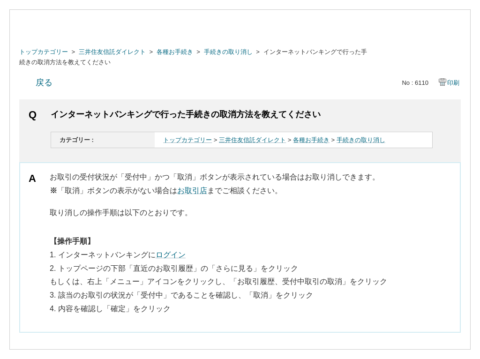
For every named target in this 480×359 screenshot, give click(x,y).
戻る (44, 82)
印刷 (453, 82)
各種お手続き (175, 51)
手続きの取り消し (228, 51)
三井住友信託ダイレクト (112, 51)
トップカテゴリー (43, 51)
